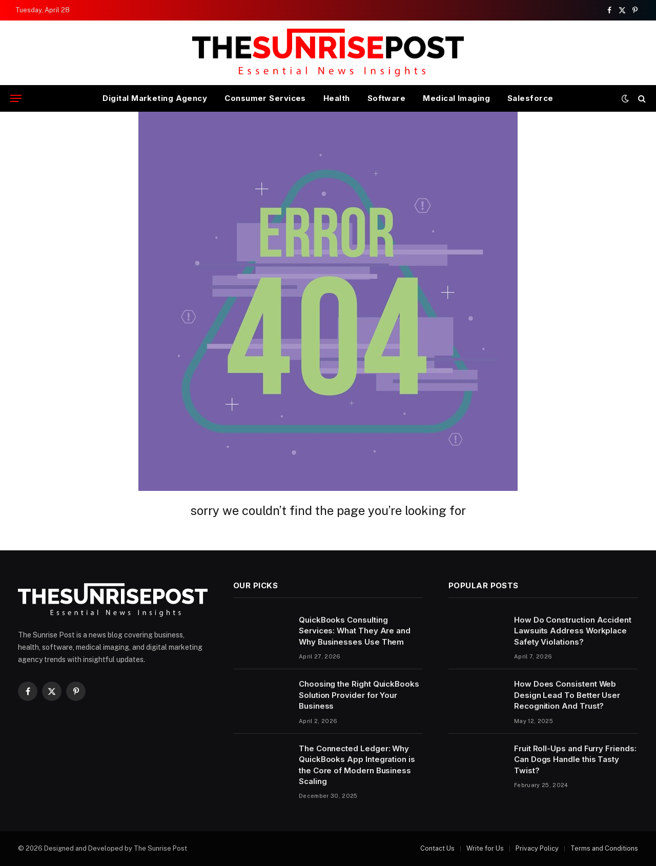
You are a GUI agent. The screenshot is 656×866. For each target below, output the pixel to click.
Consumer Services (265, 98)
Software (386, 98)
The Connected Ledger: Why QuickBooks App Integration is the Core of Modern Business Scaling (357, 765)
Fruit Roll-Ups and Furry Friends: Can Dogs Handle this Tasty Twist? (575, 759)
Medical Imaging (456, 98)
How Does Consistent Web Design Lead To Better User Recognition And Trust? (567, 695)
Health (336, 98)
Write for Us (485, 848)
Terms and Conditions (604, 848)
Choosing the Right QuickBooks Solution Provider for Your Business (359, 695)
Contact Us (437, 848)
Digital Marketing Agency (154, 98)
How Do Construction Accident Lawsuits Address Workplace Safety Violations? (572, 631)
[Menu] (16, 98)
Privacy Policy (537, 848)
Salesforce (530, 98)
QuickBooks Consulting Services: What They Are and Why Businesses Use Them (355, 631)
